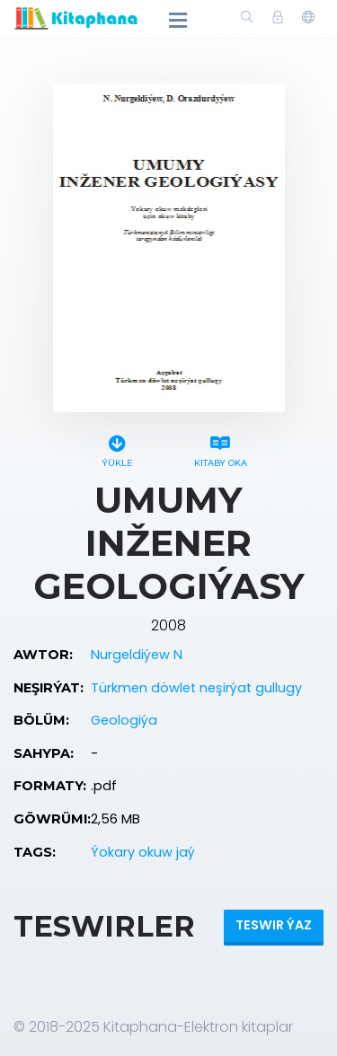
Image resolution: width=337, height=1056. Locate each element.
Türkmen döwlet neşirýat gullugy (196, 688)
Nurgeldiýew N (136, 655)
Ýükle (117, 448)
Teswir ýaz (273, 925)
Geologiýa (124, 720)
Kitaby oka (220, 448)
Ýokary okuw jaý (143, 852)
